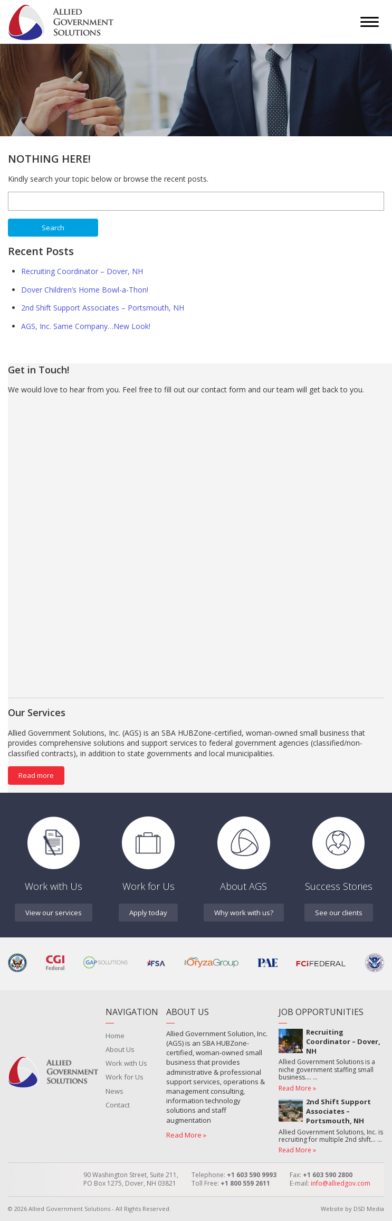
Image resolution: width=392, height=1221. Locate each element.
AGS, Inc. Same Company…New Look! (85, 326)
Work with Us (126, 1063)
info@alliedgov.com (340, 1183)
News (114, 1091)
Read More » (186, 1135)
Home (115, 1035)
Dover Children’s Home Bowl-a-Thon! (84, 290)
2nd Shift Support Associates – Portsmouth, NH (102, 308)
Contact (118, 1105)
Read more (36, 775)
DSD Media (368, 1209)
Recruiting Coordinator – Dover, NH (82, 271)
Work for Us (125, 1077)
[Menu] (369, 21)
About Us (120, 1049)
